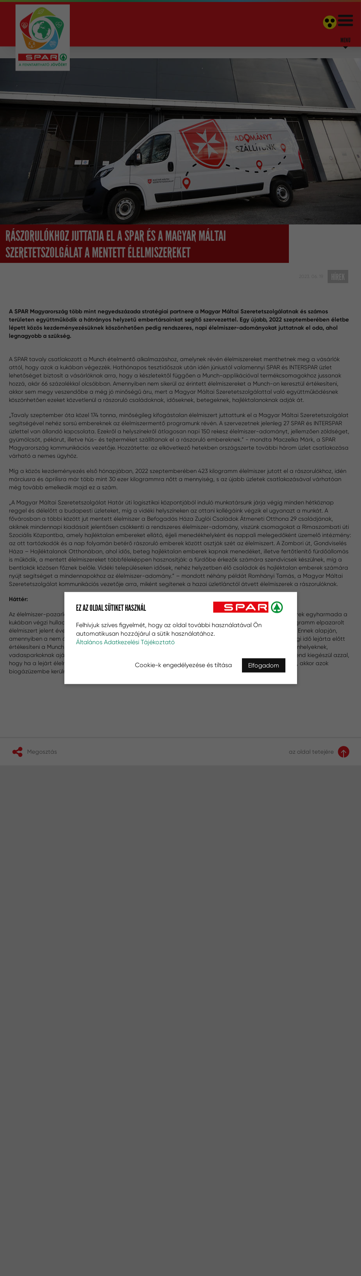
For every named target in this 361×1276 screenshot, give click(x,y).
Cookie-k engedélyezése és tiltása (183, 665)
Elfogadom (263, 665)
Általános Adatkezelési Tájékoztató (125, 642)
